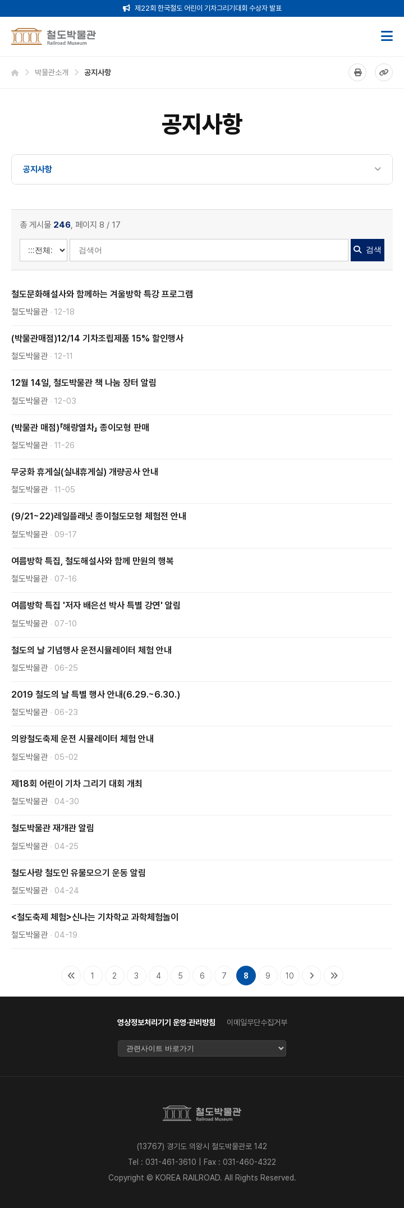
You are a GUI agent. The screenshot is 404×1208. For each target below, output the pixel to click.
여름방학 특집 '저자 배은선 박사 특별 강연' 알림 (96, 605)
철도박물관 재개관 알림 (52, 828)
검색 (368, 249)
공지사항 (37, 169)
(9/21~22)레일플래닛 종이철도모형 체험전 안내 (98, 516)
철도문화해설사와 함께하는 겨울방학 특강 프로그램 (102, 294)
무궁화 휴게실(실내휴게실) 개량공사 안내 (84, 472)
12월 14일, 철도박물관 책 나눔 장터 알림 (84, 382)
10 (290, 975)
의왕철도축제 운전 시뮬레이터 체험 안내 (82, 739)
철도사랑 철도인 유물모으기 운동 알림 (78, 873)
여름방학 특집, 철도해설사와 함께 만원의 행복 (92, 561)
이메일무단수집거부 (257, 1022)
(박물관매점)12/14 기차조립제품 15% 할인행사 (97, 338)
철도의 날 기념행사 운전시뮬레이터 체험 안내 (91, 650)
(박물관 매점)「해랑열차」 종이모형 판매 (80, 427)
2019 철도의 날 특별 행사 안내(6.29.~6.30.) (95, 694)
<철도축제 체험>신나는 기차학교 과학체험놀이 (94, 917)
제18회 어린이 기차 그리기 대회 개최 (77, 783)
